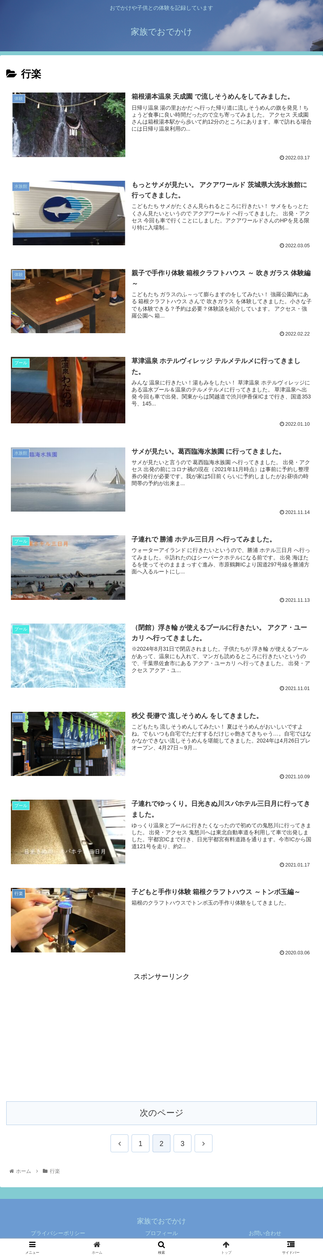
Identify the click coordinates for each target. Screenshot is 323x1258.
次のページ (162, 1113)
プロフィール (161, 1233)
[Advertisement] (161, 1037)
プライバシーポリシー (58, 1233)
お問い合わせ (265, 1233)
